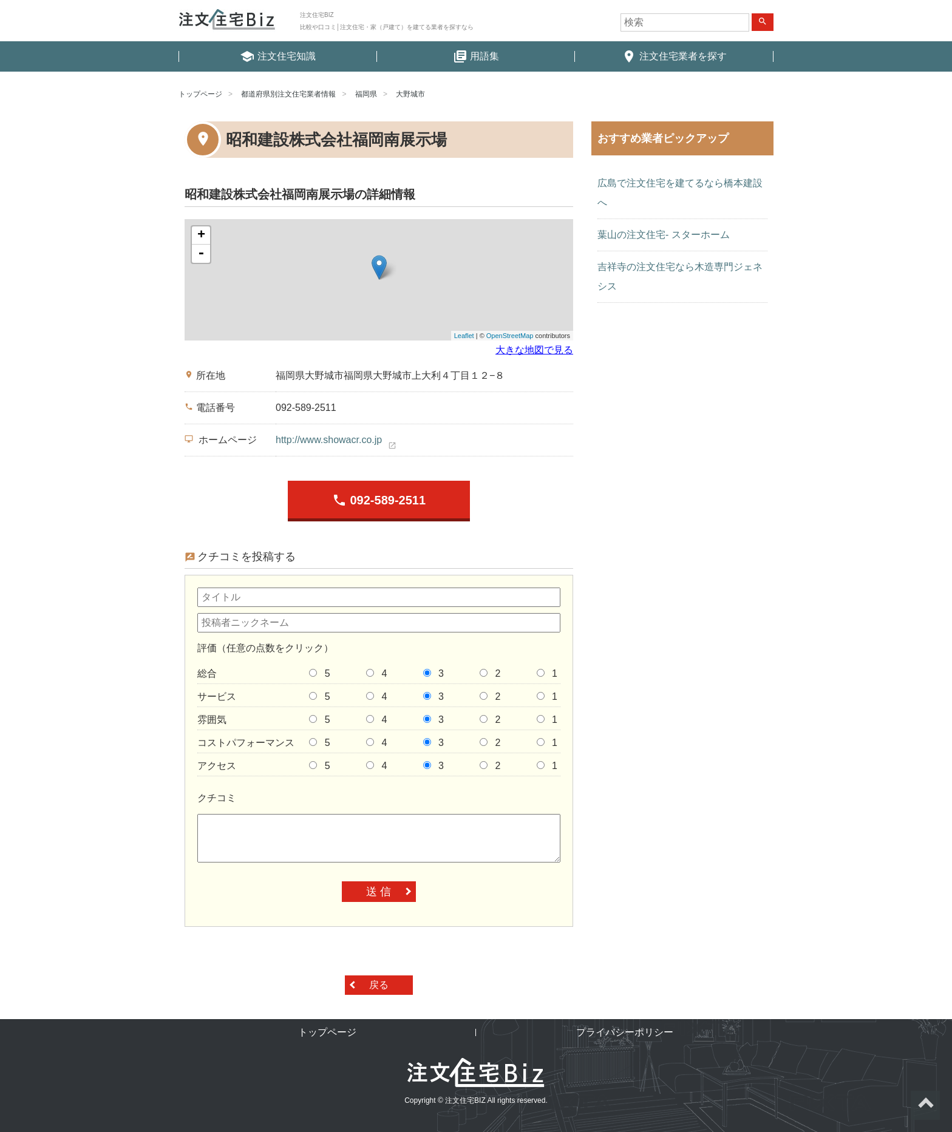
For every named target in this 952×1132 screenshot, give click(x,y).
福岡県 (366, 94)
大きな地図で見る (534, 350)
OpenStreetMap (510, 335)
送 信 (378, 892)
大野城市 (410, 94)
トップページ (200, 94)
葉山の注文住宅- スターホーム (663, 234)
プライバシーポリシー (624, 1032)
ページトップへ (925, 1105)
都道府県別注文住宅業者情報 (288, 94)
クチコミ (216, 798)
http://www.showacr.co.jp (329, 440)
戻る (379, 985)
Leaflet (464, 335)
